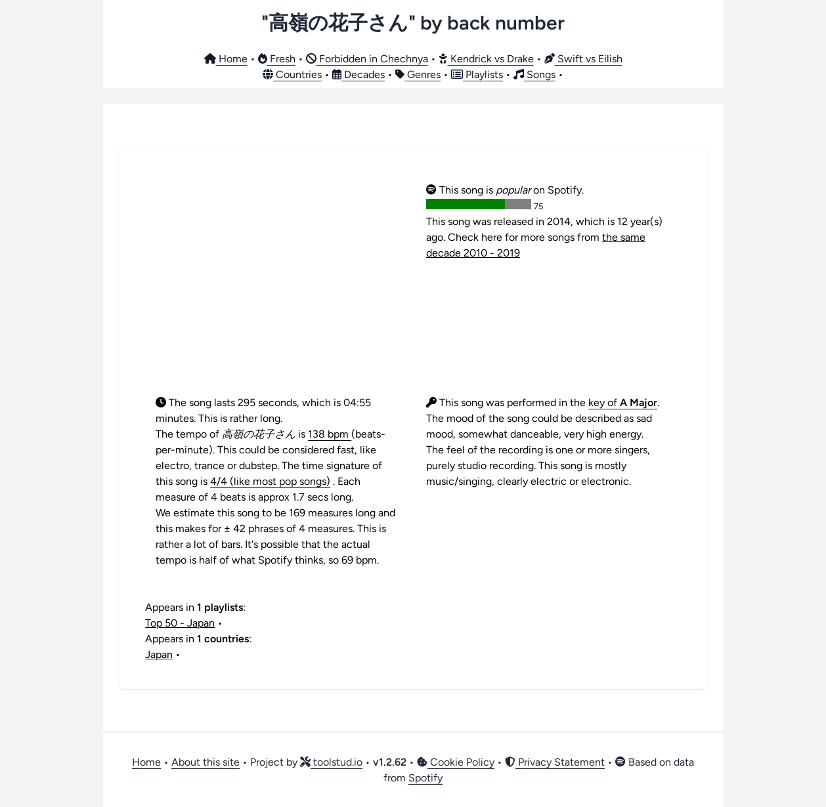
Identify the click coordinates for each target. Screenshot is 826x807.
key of (622, 402)
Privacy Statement (555, 762)
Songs (534, 74)
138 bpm (329, 434)
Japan (159, 654)
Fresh (276, 58)
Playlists (477, 74)
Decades (358, 74)
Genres (418, 74)
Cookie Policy (455, 762)
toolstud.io (331, 762)
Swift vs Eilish (583, 58)
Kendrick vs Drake (486, 58)
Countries (292, 74)
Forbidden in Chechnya (367, 58)
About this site (205, 762)
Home (226, 58)
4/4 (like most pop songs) (270, 481)
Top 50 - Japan (180, 623)
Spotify (425, 778)
